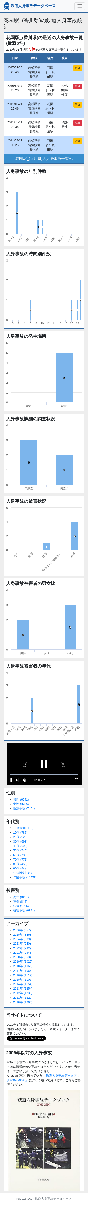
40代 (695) (20, 846)
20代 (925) (20, 837)
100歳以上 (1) (22, 873)
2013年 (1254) (22, 988)
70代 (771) (20, 859)
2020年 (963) (22, 957)
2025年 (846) (22, 934)
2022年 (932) (22, 948)
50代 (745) (20, 850)
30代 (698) (20, 841)
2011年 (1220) (22, 997)
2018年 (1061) (22, 966)
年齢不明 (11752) (25, 877)
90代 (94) (19, 868)
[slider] (44, 774)
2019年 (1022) (22, 961)
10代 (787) (20, 832)
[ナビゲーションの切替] (79, 6)
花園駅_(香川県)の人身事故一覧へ (44, 159)
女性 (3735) (21, 804)
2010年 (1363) (22, 1002)
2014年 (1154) (22, 984)
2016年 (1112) (22, 975)
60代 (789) (20, 855)
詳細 (77, 68)
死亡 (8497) (21, 897)
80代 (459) (20, 864)
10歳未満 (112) (23, 828)
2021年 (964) (22, 952)
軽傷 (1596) (21, 906)
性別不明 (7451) (24, 808)
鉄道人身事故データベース (29, 6)
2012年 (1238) (22, 993)
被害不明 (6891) (24, 910)
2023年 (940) (22, 943)
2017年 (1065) (22, 970)
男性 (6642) (21, 799)
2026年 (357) (22, 930)
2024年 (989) (22, 939)
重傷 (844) (20, 901)
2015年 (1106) (22, 979)
